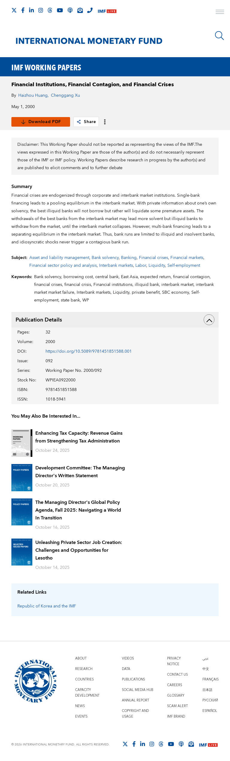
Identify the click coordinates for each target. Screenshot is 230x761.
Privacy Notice (174, 661)
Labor (140, 265)
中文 (205, 669)
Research (84, 669)
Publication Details (115, 319)
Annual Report (135, 700)
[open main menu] (220, 13)
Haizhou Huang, (33, 95)
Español (209, 711)
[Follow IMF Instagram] (40, 10)
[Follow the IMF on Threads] (50, 10)
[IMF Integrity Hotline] (90, 10)
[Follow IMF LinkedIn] (31, 10)
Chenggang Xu (65, 95)
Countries (84, 679)
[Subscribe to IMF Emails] (80, 10)
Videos (128, 658)
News (80, 706)
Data (126, 669)
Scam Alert (177, 706)
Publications (133, 679)
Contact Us (177, 674)
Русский (210, 700)
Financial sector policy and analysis (63, 265)
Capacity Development (87, 692)
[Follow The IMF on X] (14, 10)
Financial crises (153, 257)
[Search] (219, 35)
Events (81, 716)
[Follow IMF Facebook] (23, 10)
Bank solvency (105, 257)
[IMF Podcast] (70, 10)
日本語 (207, 690)
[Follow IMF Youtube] (60, 10)
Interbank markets (116, 265)
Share (86, 121)
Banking (129, 257)
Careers (174, 685)
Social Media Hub (137, 690)
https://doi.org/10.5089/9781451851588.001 (89, 351)
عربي (205, 658)
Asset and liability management (59, 257)
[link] (78, 122)
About (81, 658)
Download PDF (41, 121)
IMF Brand (176, 716)
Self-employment (183, 265)
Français (210, 679)
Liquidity (157, 265)
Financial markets (186, 257)
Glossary (175, 695)
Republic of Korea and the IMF (46, 606)
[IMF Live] (107, 10)
